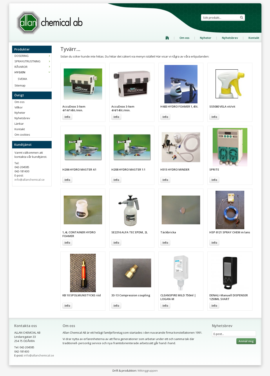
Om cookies (22, 135)
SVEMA (22, 79)
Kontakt (253, 38)
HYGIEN (32, 72)
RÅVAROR (32, 67)
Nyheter (205, 38)
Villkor (18, 107)
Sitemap (19, 85)
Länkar (19, 124)
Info (67, 117)
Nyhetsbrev (230, 38)
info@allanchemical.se (29, 180)
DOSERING (32, 56)
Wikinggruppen (148, 370)
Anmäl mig (246, 341)
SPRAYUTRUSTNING (32, 61)
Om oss (184, 38)
